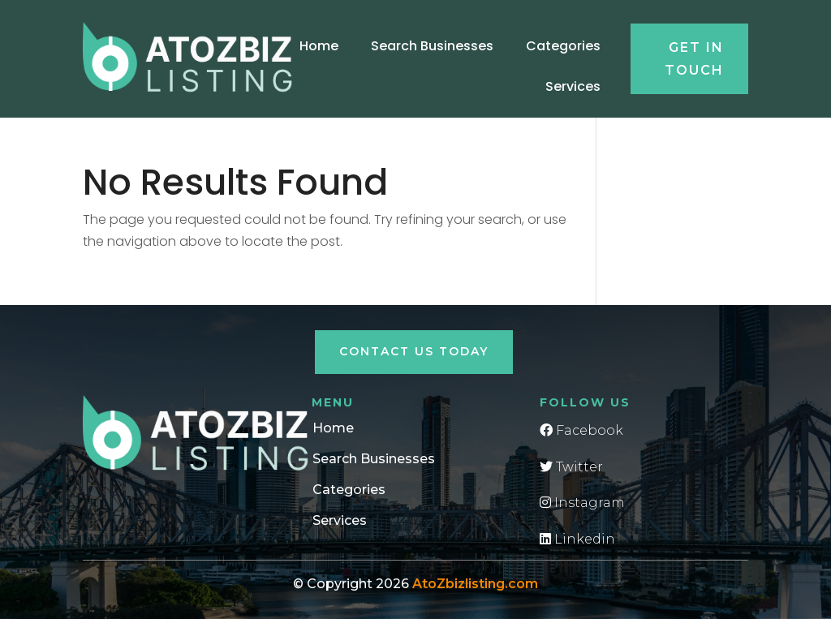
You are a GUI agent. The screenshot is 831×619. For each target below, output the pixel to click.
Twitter (571, 467)
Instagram (582, 502)
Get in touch (694, 58)
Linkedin (577, 539)
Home (318, 46)
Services (573, 86)
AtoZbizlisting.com (475, 583)
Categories (563, 46)
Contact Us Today (414, 351)
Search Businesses (432, 46)
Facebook (581, 430)
